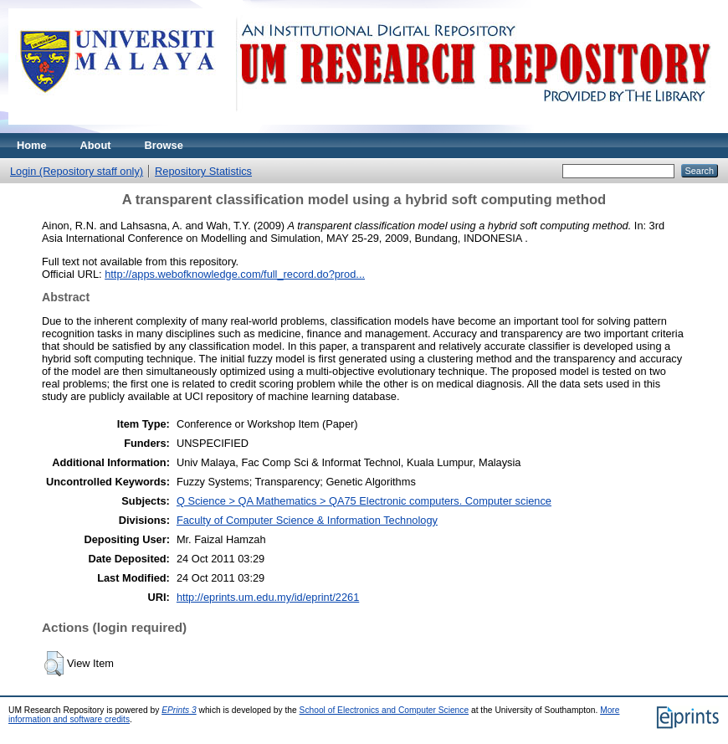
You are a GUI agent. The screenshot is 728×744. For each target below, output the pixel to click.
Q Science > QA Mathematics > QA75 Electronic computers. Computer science (364, 501)
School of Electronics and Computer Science (384, 710)
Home (32, 145)
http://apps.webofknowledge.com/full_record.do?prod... (235, 274)
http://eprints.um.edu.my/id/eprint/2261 (268, 597)
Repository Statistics (203, 171)
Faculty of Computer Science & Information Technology (307, 520)
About (95, 145)
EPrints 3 (179, 710)
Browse (164, 145)
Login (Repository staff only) (76, 171)
